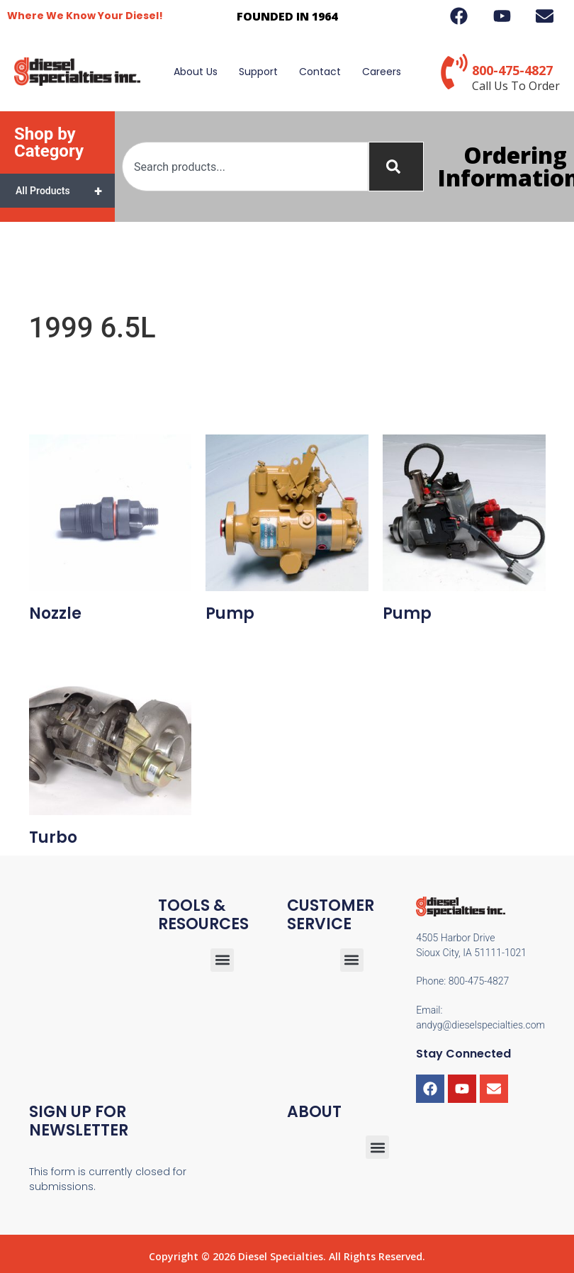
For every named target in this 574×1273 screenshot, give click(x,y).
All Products (65, 191)
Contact (320, 72)
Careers (381, 72)
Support (258, 72)
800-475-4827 (512, 70)
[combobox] (245, 166)
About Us (196, 72)
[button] (352, 960)
